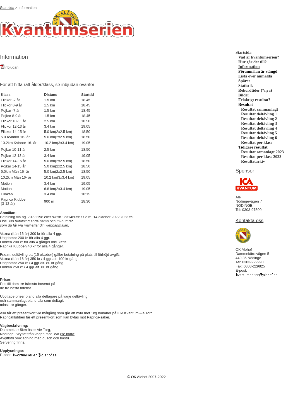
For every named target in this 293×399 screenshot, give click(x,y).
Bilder (243, 95)
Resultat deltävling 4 (259, 128)
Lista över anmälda (255, 76)
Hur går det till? (252, 62)
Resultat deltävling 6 (259, 137)
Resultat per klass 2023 (261, 156)
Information (249, 66)
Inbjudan (9, 67)
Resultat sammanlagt (259, 109)
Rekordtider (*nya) (255, 90)
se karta (67, 334)
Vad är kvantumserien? (258, 57)
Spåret (244, 81)
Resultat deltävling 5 (259, 133)
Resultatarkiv (253, 161)
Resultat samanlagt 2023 (262, 152)
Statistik (245, 85)
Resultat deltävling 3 (259, 123)
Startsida (7, 8)
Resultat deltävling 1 (259, 114)
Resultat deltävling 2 (259, 118)
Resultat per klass (256, 142)
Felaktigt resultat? (254, 100)
